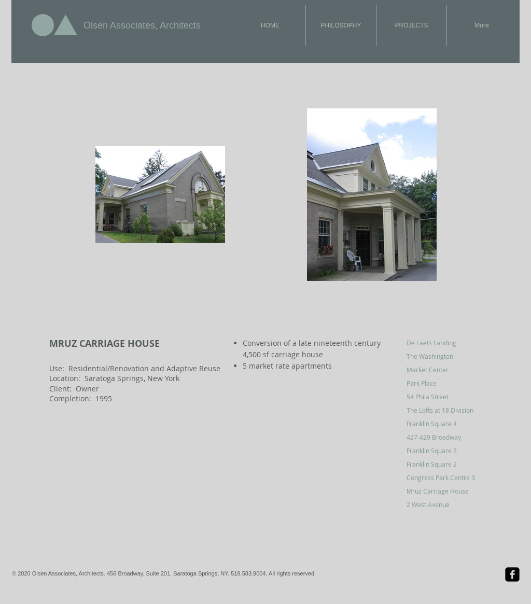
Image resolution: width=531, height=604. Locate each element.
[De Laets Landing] (443, 342)
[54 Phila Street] (443, 396)
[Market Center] (443, 369)
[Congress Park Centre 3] (443, 477)
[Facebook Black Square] (512, 574)
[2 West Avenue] (443, 504)
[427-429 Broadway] (443, 437)
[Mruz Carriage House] (443, 491)
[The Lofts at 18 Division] (443, 410)
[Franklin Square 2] (443, 464)
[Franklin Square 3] (443, 450)
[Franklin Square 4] (443, 423)
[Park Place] (443, 383)
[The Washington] (443, 356)
